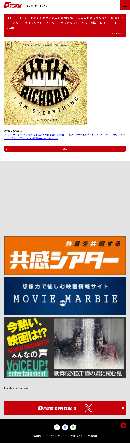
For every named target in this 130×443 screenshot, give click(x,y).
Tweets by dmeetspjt (16, 387)
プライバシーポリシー (55, 435)
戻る (65, 148)
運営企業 (37, 435)
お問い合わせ (76, 435)
